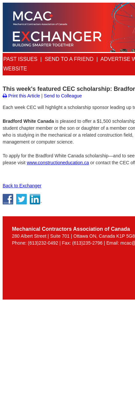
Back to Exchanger (22, 185)
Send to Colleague (63, 95)
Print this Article (21, 95)
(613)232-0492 (43, 243)
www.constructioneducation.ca (58, 162)
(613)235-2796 (87, 243)
